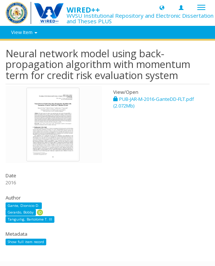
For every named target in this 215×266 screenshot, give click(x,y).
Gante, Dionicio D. (24, 205)
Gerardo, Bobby (21, 212)
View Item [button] (24, 32)
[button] (161, 7)
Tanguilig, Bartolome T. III (30, 219)
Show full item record (26, 241)
